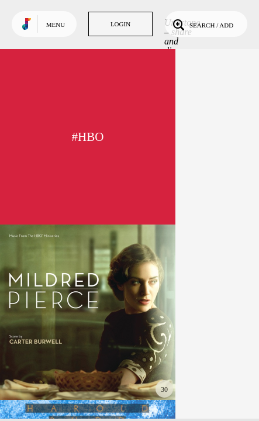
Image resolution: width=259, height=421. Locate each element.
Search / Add (202, 24)
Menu (55, 24)
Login (120, 23)
